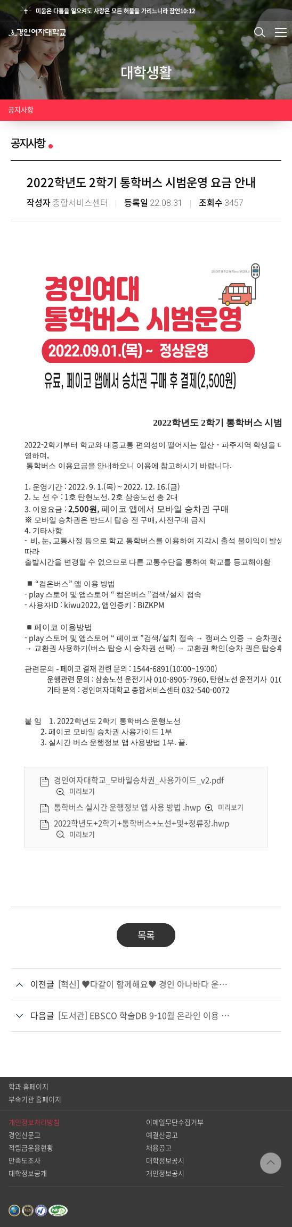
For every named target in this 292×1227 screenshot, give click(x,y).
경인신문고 (24, 1135)
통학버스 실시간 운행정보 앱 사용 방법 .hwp (127, 807)
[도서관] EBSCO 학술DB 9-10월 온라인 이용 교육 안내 (145, 1016)
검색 (259, 32)
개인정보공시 (165, 1173)
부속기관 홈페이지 (35, 1099)
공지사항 (21, 109)
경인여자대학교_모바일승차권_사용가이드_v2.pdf (139, 780)
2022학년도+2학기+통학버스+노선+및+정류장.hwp (141, 823)
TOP (270, 1163)
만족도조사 (24, 1160)
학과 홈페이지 (28, 1086)
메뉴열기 (281, 32)
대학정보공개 (28, 1173)
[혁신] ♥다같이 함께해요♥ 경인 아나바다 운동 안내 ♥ (145, 984)
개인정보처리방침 (34, 1122)
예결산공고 (162, 1135)
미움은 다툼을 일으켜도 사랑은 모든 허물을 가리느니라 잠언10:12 (115, 11)
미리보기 (82, 791)
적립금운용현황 (31, 1148)
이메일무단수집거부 (175, 1122)
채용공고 (159, 1148)
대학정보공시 (165, 1160)
